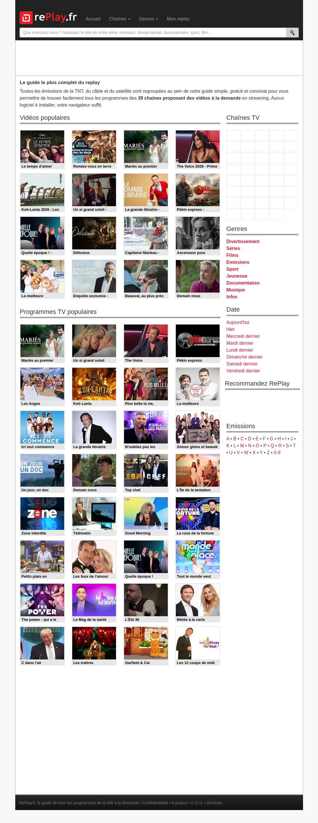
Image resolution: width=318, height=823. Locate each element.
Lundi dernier (239, 350)
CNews (262, 180)
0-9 (277, 452)
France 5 (291, 135)
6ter (276, 158)
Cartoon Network (262, 203)
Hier (230, 329)
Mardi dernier (240, 343)
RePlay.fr (27, 803)
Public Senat (262, 214)
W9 (262, 146)
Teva (262, 169)
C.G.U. (197, 803)
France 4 (233, 158)
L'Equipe (291, 191)
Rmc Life (248, 169)
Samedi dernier (242, 363)
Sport (232, 269)
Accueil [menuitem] (93, 18)
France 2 (248, 135)
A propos (179, 803)
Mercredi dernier (243, 336)
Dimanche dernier (244, 356)
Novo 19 (233, 180)
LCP (248, 214)
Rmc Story (233, 169)
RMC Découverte (291, 158)
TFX (291, 146)
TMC (276, 146)
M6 (233, 146)
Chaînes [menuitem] (119, 18)
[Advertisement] (159, 58)
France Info (248, 180)
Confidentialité (155, 803)
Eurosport (276, 191)
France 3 (262, 135)
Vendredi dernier (243, 370)
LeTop (233, 214)
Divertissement (243, 241)
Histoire (276, 214)
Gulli (233, 203)
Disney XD (276, 203)
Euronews (233, 191)
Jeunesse (236, 276)
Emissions (238, 262)
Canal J (248, 203)
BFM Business (291, 180)
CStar (248, 158)
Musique (235, 289)
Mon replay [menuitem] (178, 18)
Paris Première (276, 169)
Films (232, 255)
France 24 (248, 191)
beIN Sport (262, 191)
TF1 (233, 135)
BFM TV (276, 180)
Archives (214, 803)
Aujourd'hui (238, 322)
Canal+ (276, 135)
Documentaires (243, 282)
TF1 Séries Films (262, 158)
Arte (248, 146)
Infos (231, 296)
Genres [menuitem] (148, 18)
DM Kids (291, 203)
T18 (291, 169)
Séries (233, 248)
